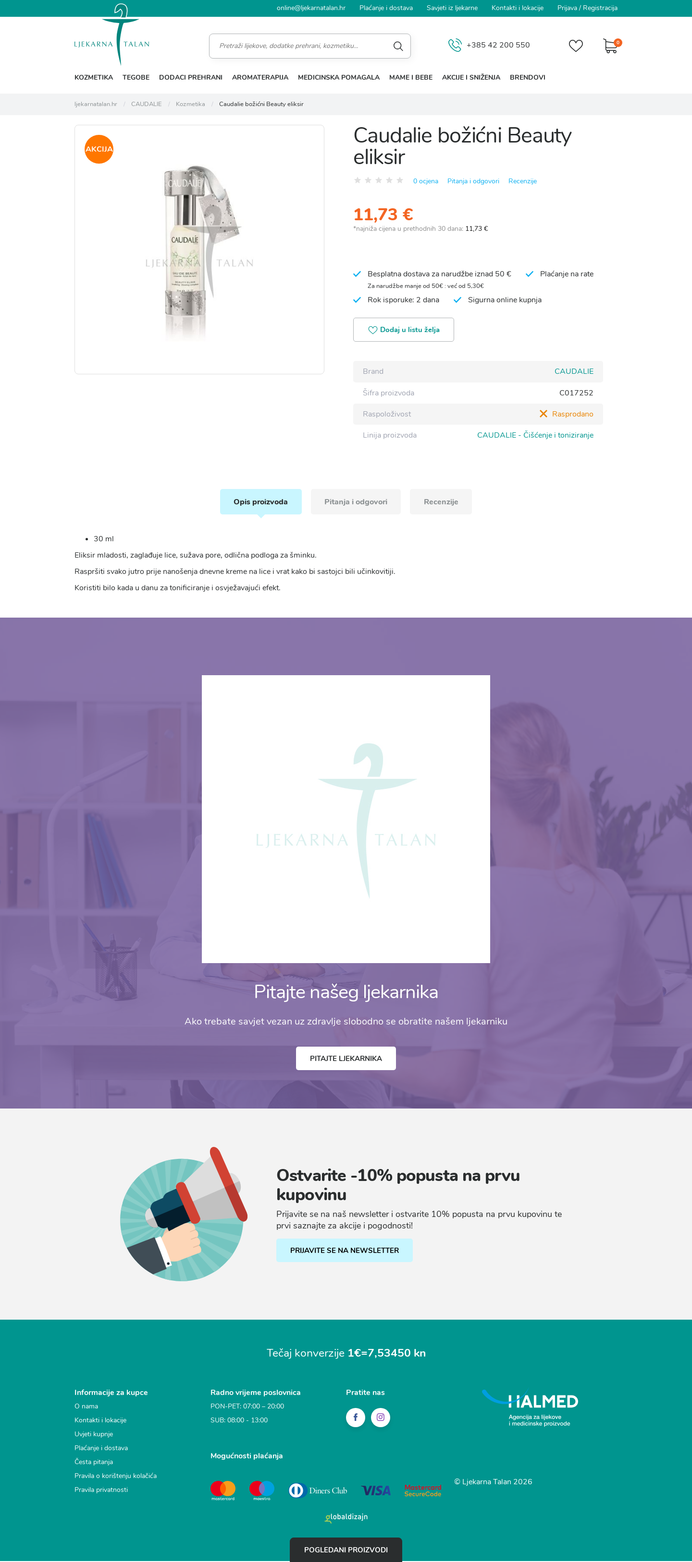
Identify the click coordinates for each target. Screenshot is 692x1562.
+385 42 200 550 (488, 45)
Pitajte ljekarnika (346, 1060)
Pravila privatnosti (101, 1491)
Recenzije (522, 180)
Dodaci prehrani (190, 77)
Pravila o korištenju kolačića (115, 1477)
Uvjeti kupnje (93, 1436)
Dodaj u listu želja (405, 330)
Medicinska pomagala (339, 77)
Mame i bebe (410, 77)
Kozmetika (93, 77)
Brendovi (527, 77)
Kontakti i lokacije (518, 7)
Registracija (600, 7)
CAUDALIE (574, 372)
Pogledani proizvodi (346, 1549)
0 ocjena (425, 180)
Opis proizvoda (259, 502)
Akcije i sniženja (471, 77)
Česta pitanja (93, 1463)
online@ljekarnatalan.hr (311, 7)
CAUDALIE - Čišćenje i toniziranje (535, 435)
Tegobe (136, 77)
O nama (86, 1408)
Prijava (567, 7)
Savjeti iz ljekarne (452, 7)
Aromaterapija (260, 77)
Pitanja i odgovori (473, 180)
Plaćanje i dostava (386, 7)
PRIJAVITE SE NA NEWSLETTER (345, 1252)
